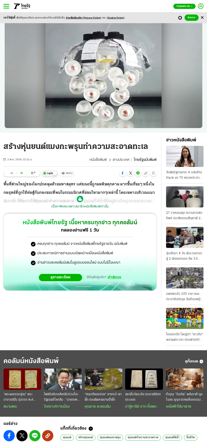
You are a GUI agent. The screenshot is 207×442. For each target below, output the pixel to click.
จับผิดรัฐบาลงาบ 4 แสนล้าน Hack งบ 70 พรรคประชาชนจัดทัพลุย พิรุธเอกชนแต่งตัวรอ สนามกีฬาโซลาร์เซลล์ (184, 175)
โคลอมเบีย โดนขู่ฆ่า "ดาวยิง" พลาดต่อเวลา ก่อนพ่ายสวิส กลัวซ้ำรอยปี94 (184, 338)
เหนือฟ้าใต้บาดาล (178, 407)
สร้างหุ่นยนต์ (85, 437)
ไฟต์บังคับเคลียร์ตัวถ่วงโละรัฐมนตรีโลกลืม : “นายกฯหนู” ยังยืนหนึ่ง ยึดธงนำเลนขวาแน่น (62, 397)
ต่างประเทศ (121, 160)
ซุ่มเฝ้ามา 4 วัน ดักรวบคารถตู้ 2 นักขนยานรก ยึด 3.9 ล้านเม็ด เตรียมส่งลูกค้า (184, 257)
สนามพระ (10, 407)
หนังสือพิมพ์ (98, 160)
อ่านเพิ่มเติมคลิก (84, 18)
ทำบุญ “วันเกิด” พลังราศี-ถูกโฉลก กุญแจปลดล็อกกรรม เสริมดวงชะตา (184, 397)
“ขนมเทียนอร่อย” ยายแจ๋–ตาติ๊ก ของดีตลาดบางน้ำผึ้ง (103, 397)
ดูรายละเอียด (61, 277)
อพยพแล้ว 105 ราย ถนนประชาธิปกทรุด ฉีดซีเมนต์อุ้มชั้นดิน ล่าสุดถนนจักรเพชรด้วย (184, 297)
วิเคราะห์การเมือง (57, 407)
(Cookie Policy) (116, 18)
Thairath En (184, 6)
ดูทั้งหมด (194, 361)
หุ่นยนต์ (67, 437)
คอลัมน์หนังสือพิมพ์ (31, 361)
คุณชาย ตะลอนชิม (98, 407)
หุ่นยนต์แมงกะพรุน (110, 437)
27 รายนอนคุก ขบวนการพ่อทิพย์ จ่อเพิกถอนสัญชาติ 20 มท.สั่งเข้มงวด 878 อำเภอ (184, 216)
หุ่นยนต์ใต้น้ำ (172, 437)
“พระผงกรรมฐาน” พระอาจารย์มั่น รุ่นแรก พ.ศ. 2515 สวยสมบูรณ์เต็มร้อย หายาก (21, 397)
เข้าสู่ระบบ (114, 277)
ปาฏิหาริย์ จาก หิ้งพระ (141, 407)
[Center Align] (202, 17)
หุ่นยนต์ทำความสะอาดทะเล (143, 437)
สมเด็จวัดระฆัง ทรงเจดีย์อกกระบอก (143, 397)
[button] (123, 173)
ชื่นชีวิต (190, 437)
